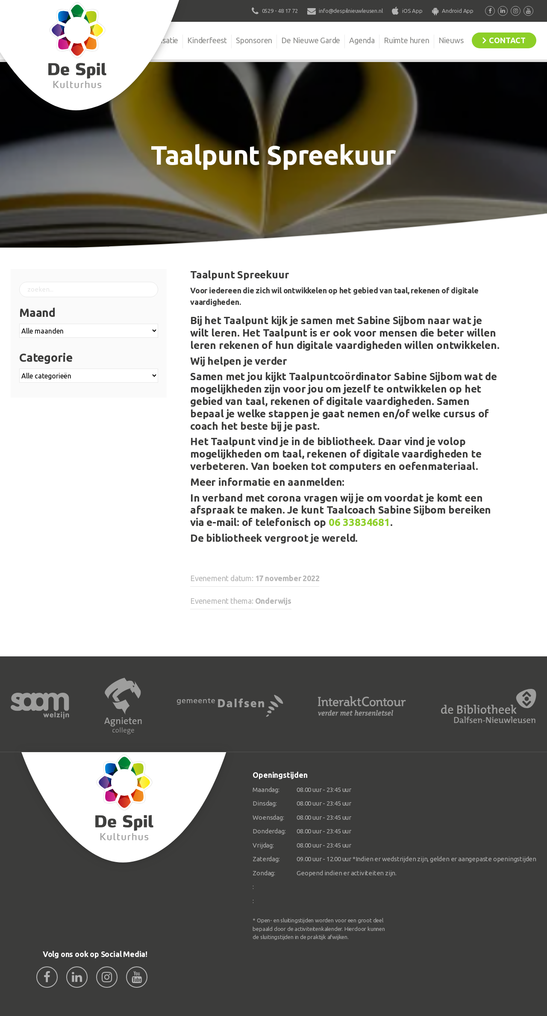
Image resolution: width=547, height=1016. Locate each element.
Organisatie (159, 40)
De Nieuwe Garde (310, 40)
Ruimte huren (406, 40)
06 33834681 (359, 522)
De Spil (114, 40)
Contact (507, 40)
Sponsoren (254, 40)
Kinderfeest (207, 40)
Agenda (362, 40)
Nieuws (451, 40)
